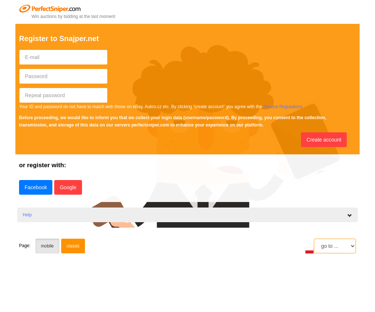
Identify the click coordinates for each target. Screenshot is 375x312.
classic (73, 246)
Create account (324, 140)
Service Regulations (282, 106)
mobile (47, 246)
